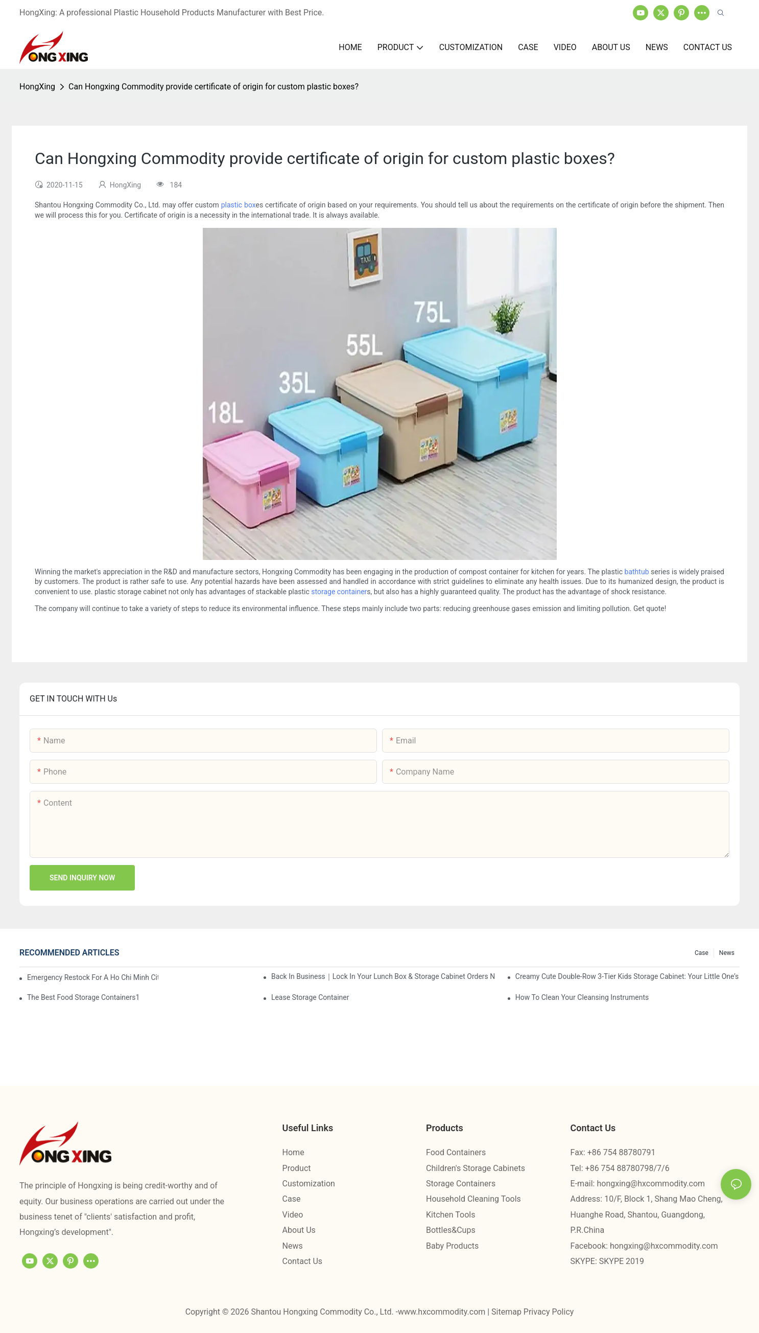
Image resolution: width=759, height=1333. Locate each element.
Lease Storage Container (310, 997)
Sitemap (507, 1312)
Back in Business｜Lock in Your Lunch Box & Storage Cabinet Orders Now (383, 976)
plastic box (238, 205)
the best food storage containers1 (83, 997)
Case (701, 952)
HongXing (37, 86)
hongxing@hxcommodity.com (651, 1183)
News (726, 952)
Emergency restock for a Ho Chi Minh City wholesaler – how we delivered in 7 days (92, 977)
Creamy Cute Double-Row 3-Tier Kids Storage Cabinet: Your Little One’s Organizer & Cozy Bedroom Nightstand (627, 976)
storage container (339, 592)
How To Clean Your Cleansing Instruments (582, 997)
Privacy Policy (549, 1312)
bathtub (637, 572)
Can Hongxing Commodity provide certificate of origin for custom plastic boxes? (213, 86)
